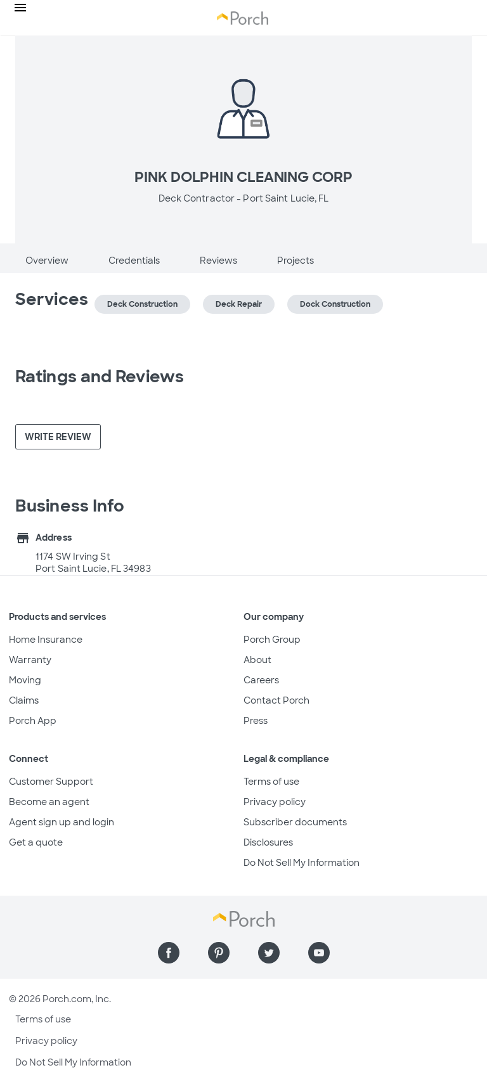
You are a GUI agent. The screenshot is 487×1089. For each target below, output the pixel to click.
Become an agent (49, 802)
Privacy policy (275, 802)
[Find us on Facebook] (168, 952)
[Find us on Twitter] (269, 952)
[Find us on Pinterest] (219, 952)
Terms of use (271, 781)
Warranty (30, 660)
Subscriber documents (295, 822)
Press (256, 720)
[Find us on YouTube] (319, 952)
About (257, 660)
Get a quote (36, 842)
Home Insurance (45, 639)
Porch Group (272, 639)
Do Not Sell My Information (302, 862)
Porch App (32, 720)
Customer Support (51, 781)
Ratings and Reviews (99, 376)
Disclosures (268, 842)
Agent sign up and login (61, 822)
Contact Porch (276, 700)
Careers (261, 680)
